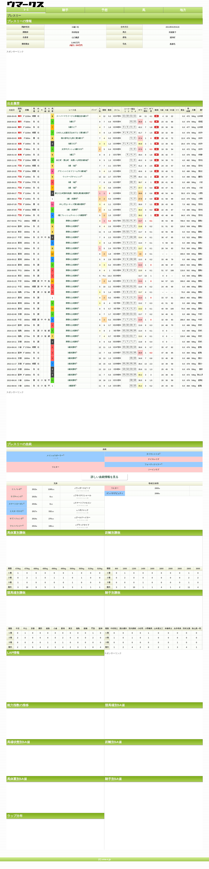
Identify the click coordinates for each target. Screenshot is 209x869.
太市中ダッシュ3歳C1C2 (72, 149)
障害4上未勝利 (72, 221)
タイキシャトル (152, 454)
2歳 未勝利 (72, 199)
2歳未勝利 (72, 364)
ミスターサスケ (16, 511)
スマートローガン (16, 504)
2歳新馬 (72, 386)
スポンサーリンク (15, 51)
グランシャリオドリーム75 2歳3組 (72, 171)
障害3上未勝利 (72, 237)
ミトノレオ (16, 489)
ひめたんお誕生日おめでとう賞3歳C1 (71, 133)
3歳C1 (71, 122)
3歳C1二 (71, 127)
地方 (183, 10)
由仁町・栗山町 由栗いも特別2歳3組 (71, 160)
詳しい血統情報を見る (104, 476)
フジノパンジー (16, 526)
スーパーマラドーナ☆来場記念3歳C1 (71, 116)
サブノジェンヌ (16, 519)
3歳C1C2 (72, 144)
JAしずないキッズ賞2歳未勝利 (72, 204)
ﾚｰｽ (26, 9)
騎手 (65, 10)
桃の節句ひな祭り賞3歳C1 (72, 138)
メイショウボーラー (55, 455)
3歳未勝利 (72, 347)
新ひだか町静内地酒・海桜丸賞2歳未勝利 (72, 193)
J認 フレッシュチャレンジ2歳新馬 (72, 215)
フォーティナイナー (153, 464)
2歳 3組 (72, 166)
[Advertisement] (104, 74)
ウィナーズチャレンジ (72, 177)
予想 (104, 10)
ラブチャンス (16, 496)
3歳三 (72, 155)
